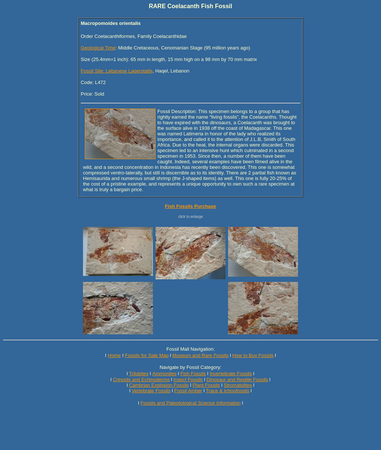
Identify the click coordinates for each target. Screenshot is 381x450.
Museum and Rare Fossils (200, 355)
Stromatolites (238, 385)
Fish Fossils (193, 373)
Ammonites (165, 373)
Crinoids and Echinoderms (141, 379)
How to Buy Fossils (252, 355)
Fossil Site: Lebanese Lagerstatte (117, 71)
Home (114, 355)
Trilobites (138, 373)
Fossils (163, 390)
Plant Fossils (206, 385)
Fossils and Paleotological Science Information (191, 403)
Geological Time (98, 48)
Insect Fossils (188, 379)
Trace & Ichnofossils (227, 390)
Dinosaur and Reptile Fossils (237, 379)
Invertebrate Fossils (231, 373)
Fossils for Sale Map (147, 355)
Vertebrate (143, 390)
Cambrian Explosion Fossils (159, 385)
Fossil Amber (188, 390)
